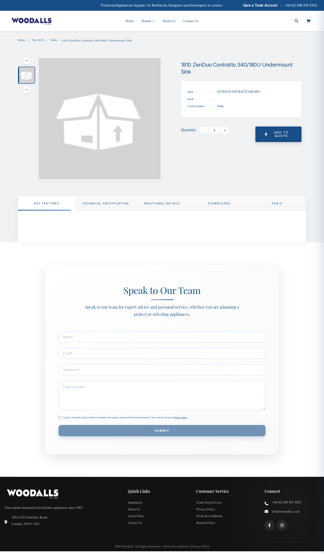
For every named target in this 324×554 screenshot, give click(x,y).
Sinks (55, 40)
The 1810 (38, 40)
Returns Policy (206, 527)
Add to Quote (277, 134)
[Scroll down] (26, 90)
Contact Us (190, 21)
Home (130, 21)
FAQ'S (277, 204)
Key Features (47, 204)
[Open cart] (308, 21)
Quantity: (189, 130)
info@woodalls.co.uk (286, 513)
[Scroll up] (26, 61)
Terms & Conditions (210, 519)
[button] (26, 75)
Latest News (136, 519)
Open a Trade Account (260, 5)
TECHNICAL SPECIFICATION (106, 204)
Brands (148, 21)
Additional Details (162, 204)
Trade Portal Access (209, 504)
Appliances (135, 504)
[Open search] (296, 21)
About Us (169, 21)
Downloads (219, 204)
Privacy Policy (180, 418)
